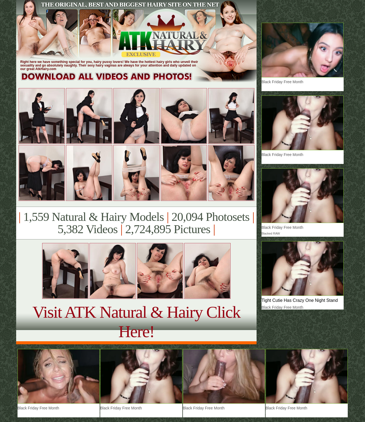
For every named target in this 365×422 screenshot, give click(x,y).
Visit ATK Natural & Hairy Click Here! (136, 322)
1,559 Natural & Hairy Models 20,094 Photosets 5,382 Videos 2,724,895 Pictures (136, 223)
